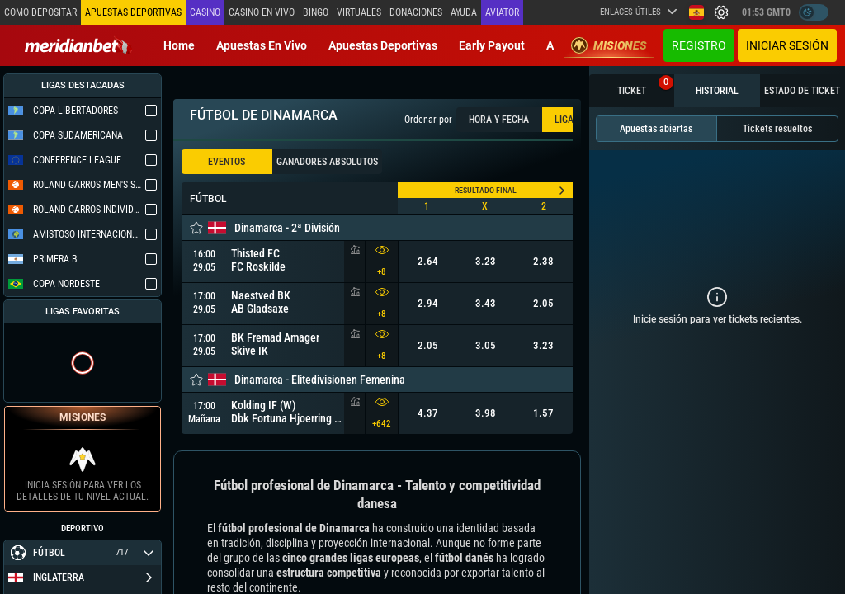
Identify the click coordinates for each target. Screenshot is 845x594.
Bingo (315, 12)
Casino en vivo (262, 12)
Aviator (502, 12)
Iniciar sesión (787, 45)
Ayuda (464, 12)
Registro (699, 45)
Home (179, 45)
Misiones (609, 45)
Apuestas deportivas (382, 45)
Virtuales (359, 12)
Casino (205, 12)
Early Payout (492, 45)
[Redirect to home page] (78, 45)
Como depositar (40, 12)
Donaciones (415, 12)
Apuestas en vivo (261, 45)
